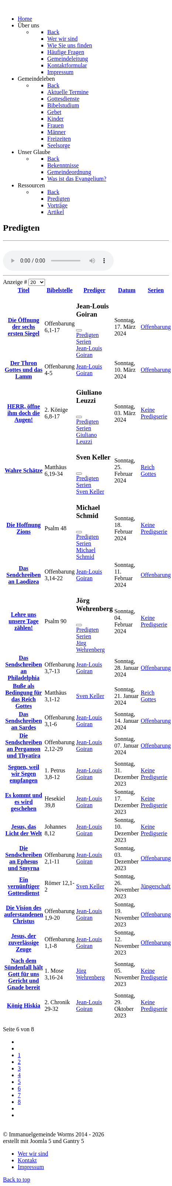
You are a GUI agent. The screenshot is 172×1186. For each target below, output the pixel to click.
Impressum (31, 1167)
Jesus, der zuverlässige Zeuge (23, 942)
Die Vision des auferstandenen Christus (23, 914)
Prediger (94, 290)
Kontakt (27, 1160)
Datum (126, 290)
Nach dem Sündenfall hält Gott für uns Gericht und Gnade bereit (23, 974)
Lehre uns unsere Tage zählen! (23, 621)
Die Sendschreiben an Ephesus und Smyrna (23, 858)
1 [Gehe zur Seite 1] (19, 1055)
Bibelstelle (59, 290)
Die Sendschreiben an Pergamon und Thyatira (23, 745)
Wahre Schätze (23, 470)
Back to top (16, 1179)
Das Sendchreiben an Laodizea (23, 575)
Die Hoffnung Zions (23, 528)
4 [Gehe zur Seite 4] (19, 1075)
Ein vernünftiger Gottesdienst (23, 886)
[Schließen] (79, 330)
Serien (156, 290)
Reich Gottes (148, 470)
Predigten (87, 335)
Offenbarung (156, 327)
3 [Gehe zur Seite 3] (19, 1068)
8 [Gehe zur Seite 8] (19, 1102)
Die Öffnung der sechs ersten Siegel (23, 327)
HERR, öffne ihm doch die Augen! (23, 413)
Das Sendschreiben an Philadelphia (23, 668)
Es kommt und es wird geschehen (23, 802)
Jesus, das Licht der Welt (23, 829)
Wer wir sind (33, 1153)
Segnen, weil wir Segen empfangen (23, 774)
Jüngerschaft (156, 886)
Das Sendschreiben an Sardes (23, 721)
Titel (24, 290)
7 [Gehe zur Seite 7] (19, 1095)
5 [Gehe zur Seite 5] (19, 1082)
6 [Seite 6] (19, 1088)
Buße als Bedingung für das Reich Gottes (23, 696)
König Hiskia (23, 1005)
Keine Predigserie (154, 413)
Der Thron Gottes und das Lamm (23, 370)
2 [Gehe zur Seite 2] (19, 1062)
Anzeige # (15, 282)
